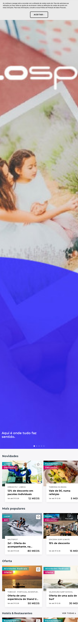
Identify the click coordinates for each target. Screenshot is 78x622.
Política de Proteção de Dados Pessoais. (53, 7)
